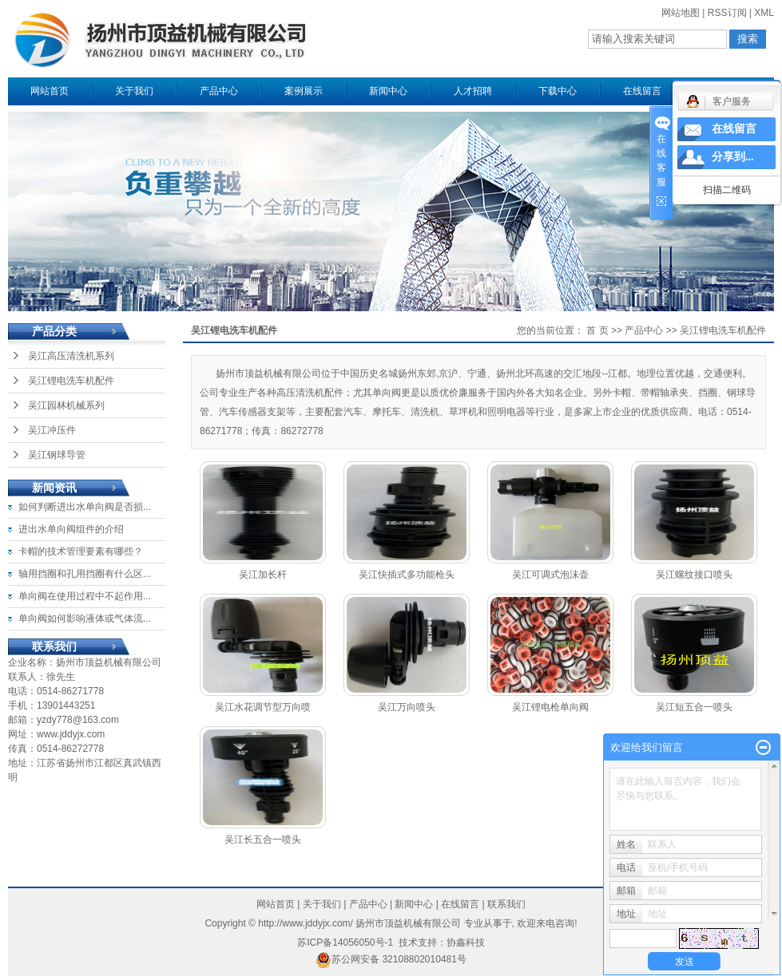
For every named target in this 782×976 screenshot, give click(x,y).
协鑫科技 (466, 942)
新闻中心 (388, 91)
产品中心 (219, 91)
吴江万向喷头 (406, 707)
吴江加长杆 (263, 574)
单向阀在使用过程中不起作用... (84, 596)
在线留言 (642, 91)
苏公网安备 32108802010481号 (391, 959)
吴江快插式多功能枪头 (407, 574)
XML (764, 12)
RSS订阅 (727, 12)
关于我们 (134, 91)
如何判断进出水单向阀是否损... (84, 506)
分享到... (733, 157)
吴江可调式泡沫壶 (550, 574)
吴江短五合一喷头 (694, 707)
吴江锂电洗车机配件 (71, 380)
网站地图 (680, 12)
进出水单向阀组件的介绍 (71, 529)
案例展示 (303, 91)
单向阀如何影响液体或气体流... (84, 618)
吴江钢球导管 (56, 454)
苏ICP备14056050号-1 (345, 942)
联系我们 (506, 904)
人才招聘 (473, 91)
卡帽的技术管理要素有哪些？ (80, 551)
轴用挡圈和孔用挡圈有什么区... (84, 573)
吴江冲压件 (52, 430)
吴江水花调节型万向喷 (263, 707)
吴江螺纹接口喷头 (694, 574)
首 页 (597, 330)
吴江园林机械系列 (66, 405)
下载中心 (557, 91)
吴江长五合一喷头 (262, 839)
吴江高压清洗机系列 (71, 356)
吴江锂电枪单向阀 (550, 707)
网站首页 (49, 91)
